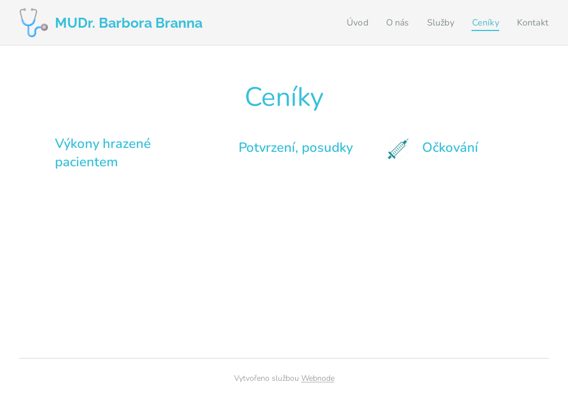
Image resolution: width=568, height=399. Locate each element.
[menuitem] (351, 23)
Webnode (317, 378)
